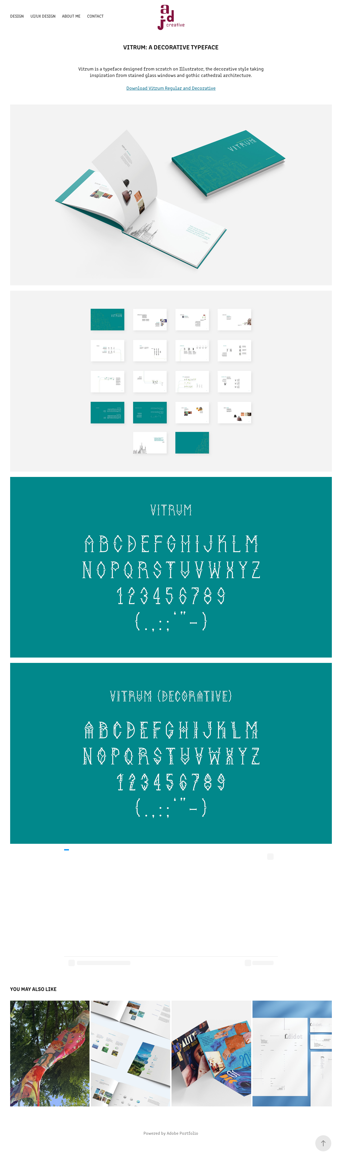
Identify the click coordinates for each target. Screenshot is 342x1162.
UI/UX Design (43, 16)
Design (17, 16)
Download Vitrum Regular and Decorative (171, 88)
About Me (71, 16)
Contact (95, 16)
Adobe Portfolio (182, 1133)
